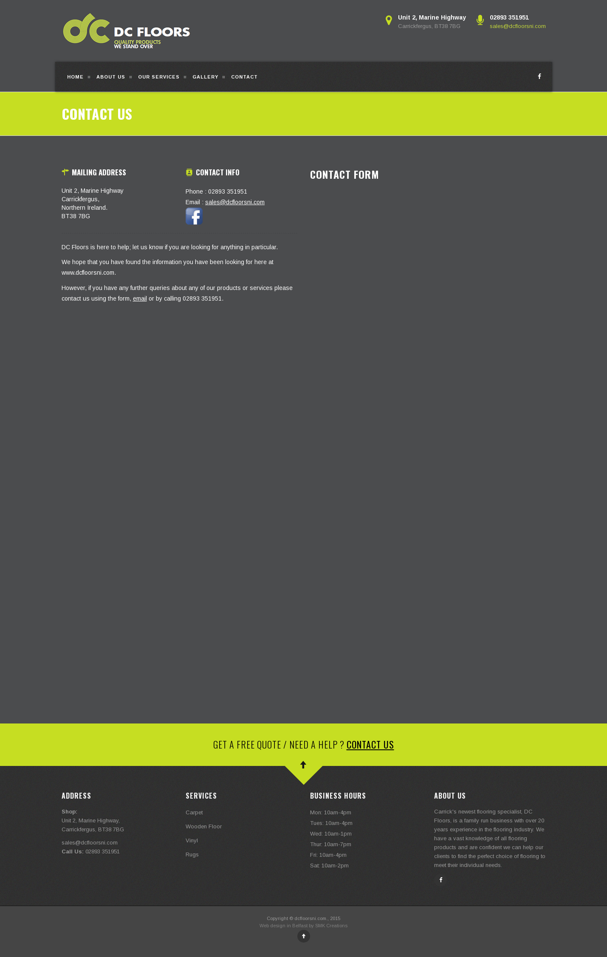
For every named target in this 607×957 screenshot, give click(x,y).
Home (75, 76)
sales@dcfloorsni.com (518, 26)
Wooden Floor (204, 826)
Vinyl (192, 840)
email (140, 298)
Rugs (192, 854)
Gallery (205, 76)
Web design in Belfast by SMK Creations (303, 925)
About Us (110, 76)
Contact (244, 76)
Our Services (159, 76)
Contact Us (370, 744)
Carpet (194, 812)
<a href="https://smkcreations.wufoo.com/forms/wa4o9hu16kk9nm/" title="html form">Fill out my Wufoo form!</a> (428, 307)
